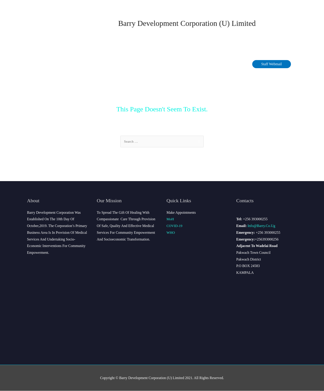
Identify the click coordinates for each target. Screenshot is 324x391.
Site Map (220, 64)
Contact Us (199, 64)
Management (86, 64)
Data (133, 64)
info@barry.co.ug (261, 226)
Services (153, 64)
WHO (170, 233)
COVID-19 (114, 64)
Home (37, 64)
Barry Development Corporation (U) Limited (187, 23)
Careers (174, 64)
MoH (170, 219)
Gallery (239, 64)
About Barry (58, 64)
